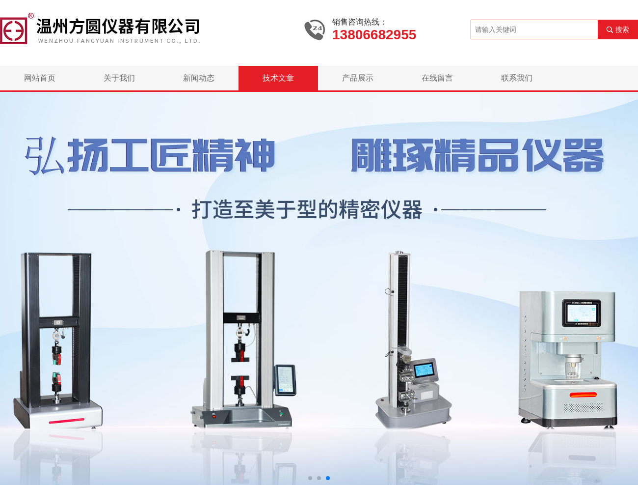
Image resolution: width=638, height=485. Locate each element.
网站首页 (39, 78)
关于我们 (119, 78)
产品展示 (357, 78)
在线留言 (437, 78)
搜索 (622, 29)
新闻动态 (198, 78)
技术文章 (278, 78)
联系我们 (516, 78)
